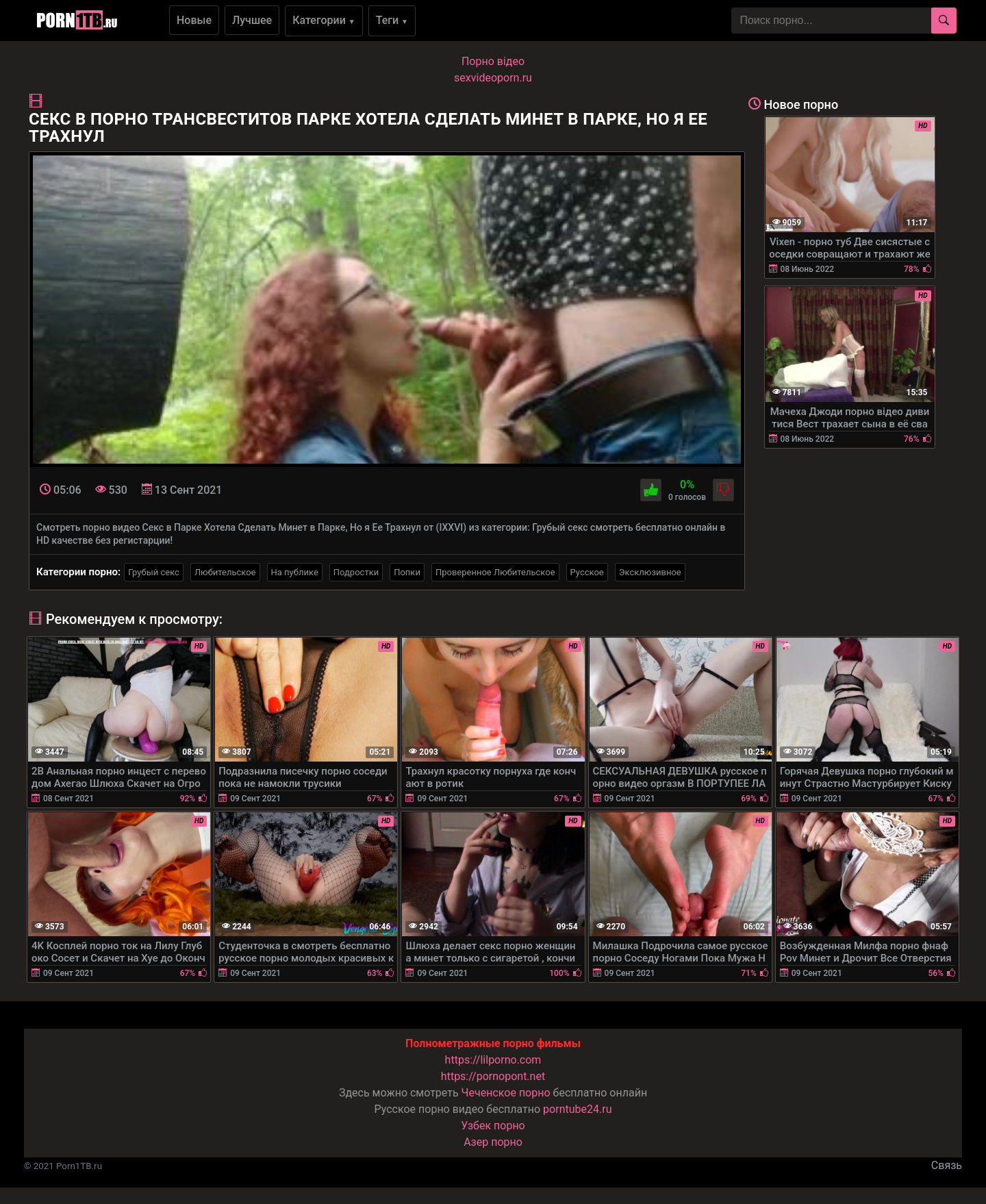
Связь (946, 1165)
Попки (407, 572)
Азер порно (493, 1142)
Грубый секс (153, 572)
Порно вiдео (493, 61)
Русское (587, 572)
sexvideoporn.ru (493, 77)
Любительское (225, 572)
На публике (294, 572)
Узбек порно (493, 1125)
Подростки (356, 572)
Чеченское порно (506, 1092)
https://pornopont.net (493, 1076)
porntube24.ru (577, 1109)
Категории (323, 20)
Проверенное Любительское (495, 572)
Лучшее (252, 20)
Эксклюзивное (650, 572)
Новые (194, 20)
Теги (392, 20)
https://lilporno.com (493, 1059)
